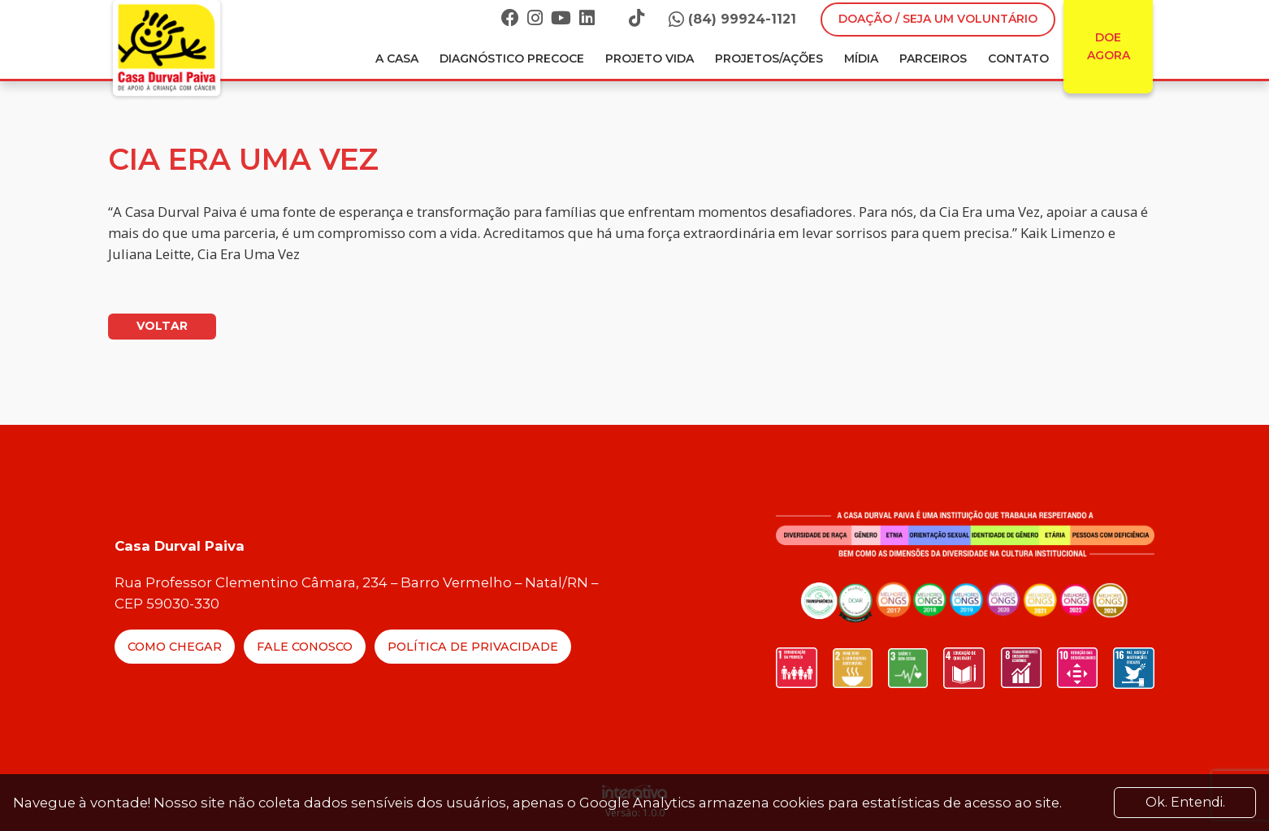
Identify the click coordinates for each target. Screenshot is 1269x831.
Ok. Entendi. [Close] (1185, 802)
